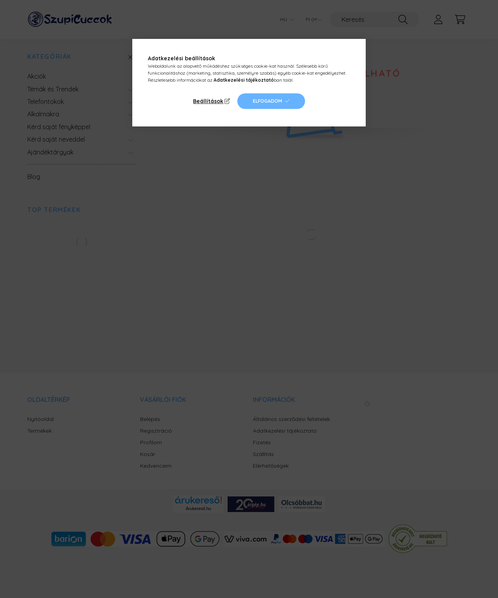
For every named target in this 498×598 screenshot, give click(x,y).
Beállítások (208, 101)
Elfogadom (267, 101)
